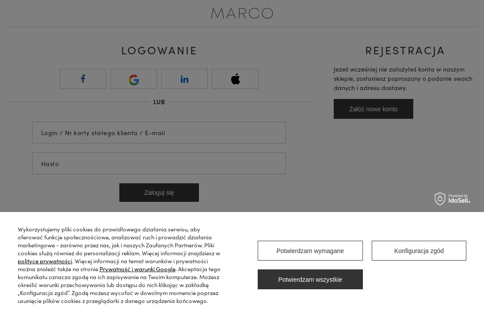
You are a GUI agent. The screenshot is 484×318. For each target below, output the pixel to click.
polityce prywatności (45, 261)
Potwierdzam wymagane (310, 250)
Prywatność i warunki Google (137, 269)
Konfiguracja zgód (419, 250)
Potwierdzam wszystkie (310, 279)
